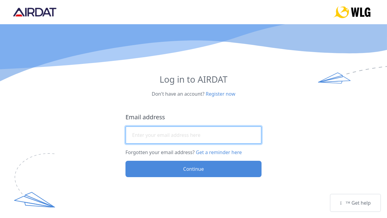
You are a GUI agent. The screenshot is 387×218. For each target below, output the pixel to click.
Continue (193, 169)
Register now (220, 94)
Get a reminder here (219, 152)
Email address (145, 117)
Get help (355, 203)
